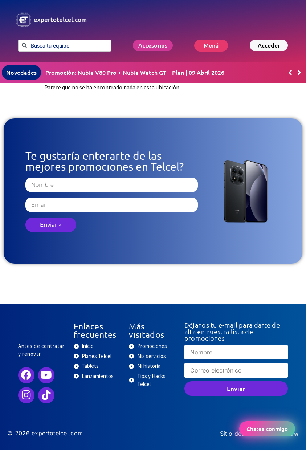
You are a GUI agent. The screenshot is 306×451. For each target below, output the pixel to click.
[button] (299, 73)
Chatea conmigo (267, 428)
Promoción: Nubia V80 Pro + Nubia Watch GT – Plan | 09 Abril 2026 (134, 73)
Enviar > (51, 225)
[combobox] (64, 46)
